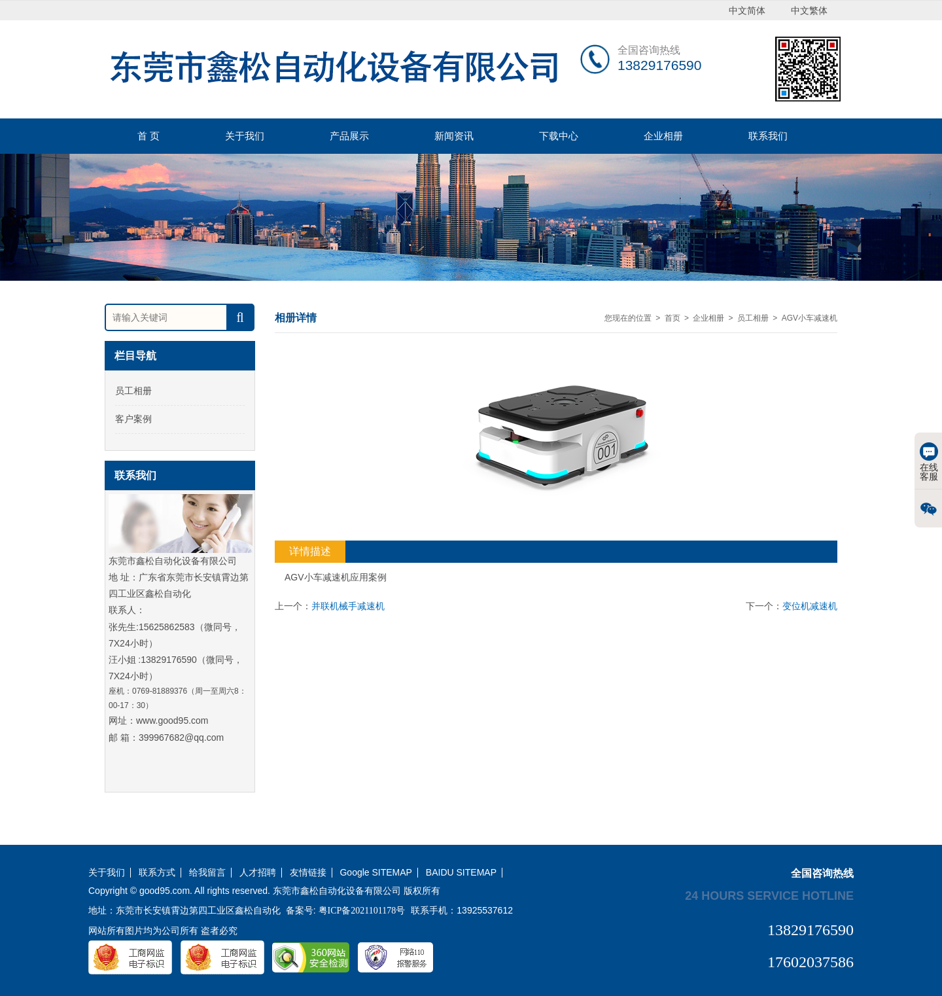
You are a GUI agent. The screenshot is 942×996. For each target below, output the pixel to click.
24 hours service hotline (769, 895)
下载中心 (558, 135)
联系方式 (157, 873)
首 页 (148, 135)
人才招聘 (257, 873)
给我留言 (207, 873)
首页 (672, 318)
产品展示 (349, 135)
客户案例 (133, 419)
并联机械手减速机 (348, 606)
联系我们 (768, 135)
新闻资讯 (454, 135)
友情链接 (308, 873)
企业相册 (663, 135)
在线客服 (929, 462)
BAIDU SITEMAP (461, 873)
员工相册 (133, 390)
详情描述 (310, 551)
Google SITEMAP (376, 873)
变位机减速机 (809, 606)
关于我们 (244, 135)
